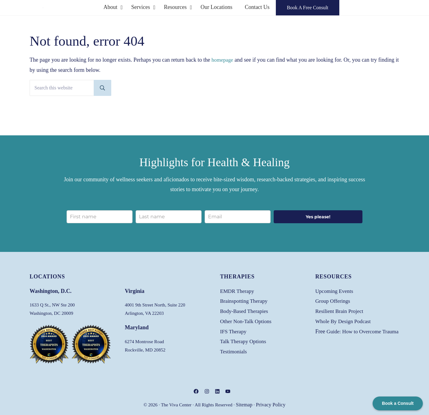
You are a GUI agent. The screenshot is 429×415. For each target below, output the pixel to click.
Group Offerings (333, 300)
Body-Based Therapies (245, 310)
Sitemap (245, 404)
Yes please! (318, 216)
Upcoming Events (335, 290)
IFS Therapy (234, 330)
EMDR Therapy (238, 290)
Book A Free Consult (346, 13)
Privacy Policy (270, 404)
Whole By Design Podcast (344, 320)
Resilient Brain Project (340, 310)
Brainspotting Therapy (245, 300)
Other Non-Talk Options (247, 320)
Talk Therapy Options (244, 340)
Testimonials (234, 350)
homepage (222, 72)
